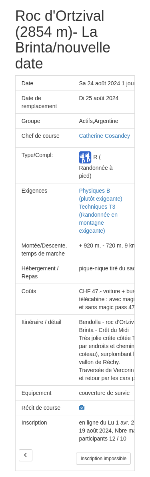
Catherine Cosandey (104, 136)
